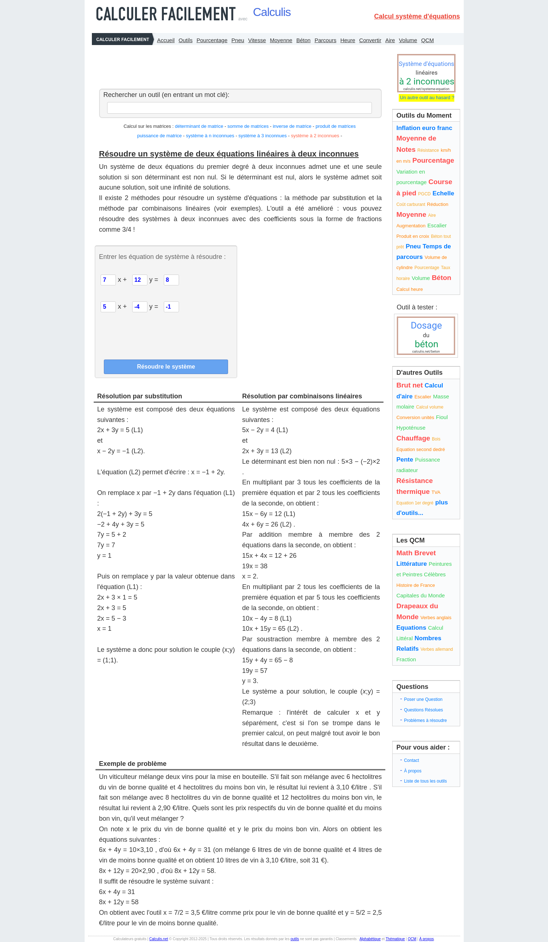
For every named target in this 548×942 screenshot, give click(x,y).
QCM (427, 40)
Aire (390, 40)
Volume (408, 40)
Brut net (409, 385)
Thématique (395, 939)
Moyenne (281, 40)
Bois (436, 439)
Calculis (272, 12)
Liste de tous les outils (425, 781)
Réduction (437, 204)
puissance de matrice (159, 135)
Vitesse (257, 40)
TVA (435, 492)
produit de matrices (336, 126)
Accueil (166, 40)
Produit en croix (412, 236)
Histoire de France (415, 585)
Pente (404, 459)
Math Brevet (416, 553)
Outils (185, 40)
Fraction (406, 659)
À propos (412, 771)
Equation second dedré (420, 449)
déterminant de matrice (199, 126)
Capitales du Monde (420, 595)
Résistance (428, 150)
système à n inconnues (210, 135)
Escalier (437, 225)
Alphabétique (370, 939)
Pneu (237, 40)
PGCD (424, 193)
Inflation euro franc (424, 128)
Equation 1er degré (414, 502)
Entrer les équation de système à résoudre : (162, 256)
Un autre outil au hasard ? (426, 97)
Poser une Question (423, 699)
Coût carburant (410, 204)
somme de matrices (247, 126)
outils (295, 939)
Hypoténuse (410, 428)
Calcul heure (409, 289)
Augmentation (410, 225)
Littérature (411, 563)
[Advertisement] (238, 65)
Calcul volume (429, 407)
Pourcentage (211, 40)
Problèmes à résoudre (425, 720)
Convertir (370, 40)
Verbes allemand (437, 649)
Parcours (325, 40)
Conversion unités (415, 417)
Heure (347, 40)
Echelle (443, 193)
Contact (411, 760)
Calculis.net (158, 939)
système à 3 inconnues (263, 135)
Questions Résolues (423, 709)
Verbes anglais (436, 617)
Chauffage (413, 438)
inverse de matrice (293, 126)
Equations (411, 627)
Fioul (442, 417)
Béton (303, 40)
